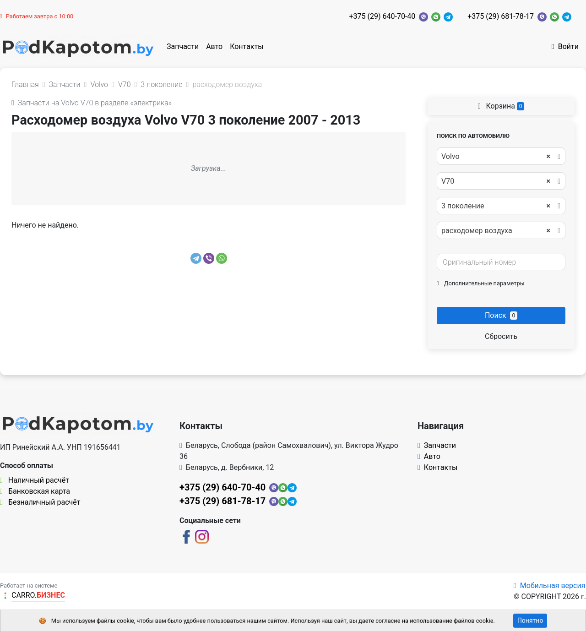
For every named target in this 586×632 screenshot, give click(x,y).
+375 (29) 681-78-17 (500, 16)
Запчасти (183, 46)
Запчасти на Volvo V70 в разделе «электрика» (91, 102)
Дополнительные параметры (481, 283)
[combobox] (501, 156)
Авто (214, 46)
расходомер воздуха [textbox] (495, 231)
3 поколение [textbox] (495, 206)
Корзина (501, 106)
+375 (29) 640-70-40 (382, 16)
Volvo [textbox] (495, 156)
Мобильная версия (550, 585)
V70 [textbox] (495, 181)
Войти (565, 46)
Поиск (501, 315)
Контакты (246, 46)
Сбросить (501, 336)
